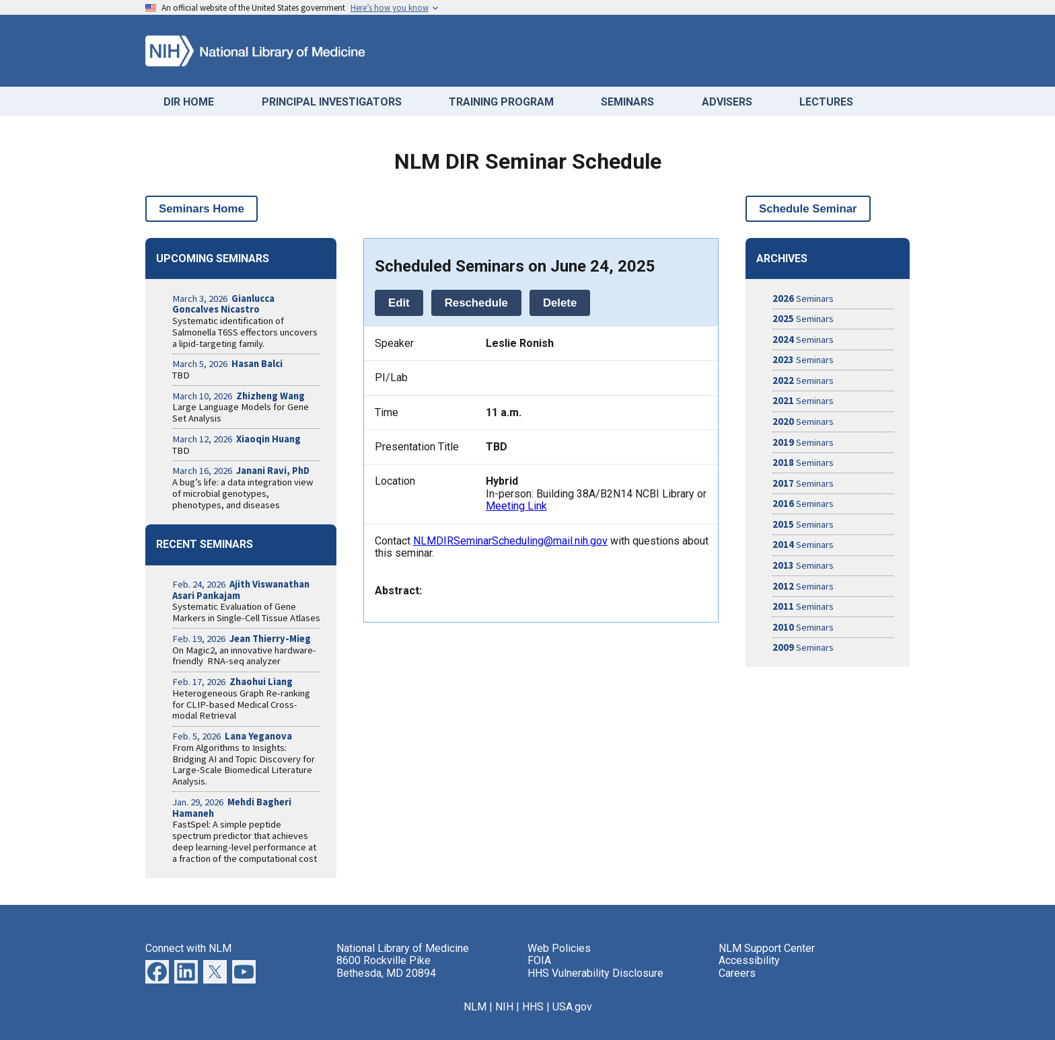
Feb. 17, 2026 (232, 682)
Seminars (803, 298)
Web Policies (559, 948)
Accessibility (749, 960)
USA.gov (572, 1006)
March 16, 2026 (241, 471)
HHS (533, 1006)
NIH (504, 1006)
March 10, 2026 (238, 396)
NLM (475, 1006)
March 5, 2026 (227, 364)
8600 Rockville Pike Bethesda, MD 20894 (386, 966)
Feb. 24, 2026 (241, 590)
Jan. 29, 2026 (231, 807)
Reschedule (476, 302)
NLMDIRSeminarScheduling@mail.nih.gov (510, 540)
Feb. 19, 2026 (241, 639)
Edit (399, 302)
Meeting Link (516, 505)
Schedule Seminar (808, 208)
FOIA (539, 960)
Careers (737, 973)
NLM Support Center (767, 948)
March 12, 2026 (236, 439)
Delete (560, 302)
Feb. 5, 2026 (232, 736)
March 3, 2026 (223, 304)
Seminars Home (201, 208)
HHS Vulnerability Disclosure (595, 973)
